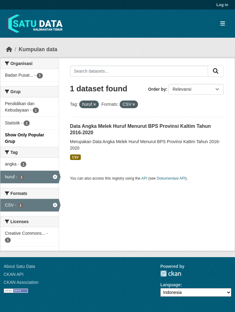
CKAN (170, 273)
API (144, 178)
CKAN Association (21, 282)
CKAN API (14, 274)
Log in (222, 4)
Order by (157, 89)
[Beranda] (9, 49)
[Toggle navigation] (222, 23)
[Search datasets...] (139, 71)
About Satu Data (19, 266)
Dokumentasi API (171, 178)
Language (170, 284)
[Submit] (216, 71)
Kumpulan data (38, 49)
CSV (75, 157)
